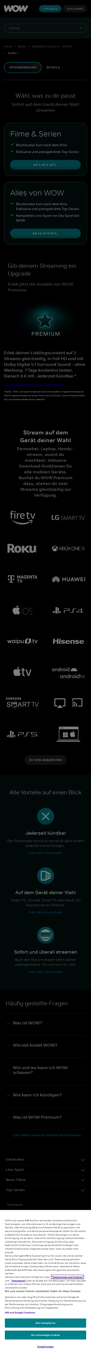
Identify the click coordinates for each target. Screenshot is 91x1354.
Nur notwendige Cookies (45, 1335)
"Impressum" (19, 1280)
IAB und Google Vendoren (20, 1312)
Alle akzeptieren (45, 1323)
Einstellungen (45, 1346)
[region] (45, 1282)
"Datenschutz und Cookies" (67, 1277)
